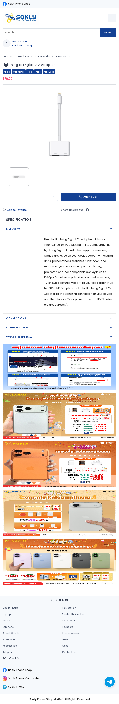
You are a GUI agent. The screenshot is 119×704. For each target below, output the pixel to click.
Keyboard (67, 627)
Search (108, 32)
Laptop (7, 614)
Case (65, 645)
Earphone (8, 627)
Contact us (69, 652)
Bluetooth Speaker (73, 614)
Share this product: (75, 210)
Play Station (69, 608)
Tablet (6, 620)
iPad (30, 71)
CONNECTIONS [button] (60, 318)
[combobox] (51, 32)
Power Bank (9, 639)
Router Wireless (71, 633)
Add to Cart (89, 197)
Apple (7, 71)
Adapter (7, 652)
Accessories (42, 56)
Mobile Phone (10, 608)
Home (7, 56)
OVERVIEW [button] (60, 229)
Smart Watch (11, 633)
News (65, 639)
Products (23, 56)
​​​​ (59, 666)
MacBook (49, 71)
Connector (63, 56)
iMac (38, 71)
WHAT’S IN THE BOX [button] (60, 337)
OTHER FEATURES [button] (60, 327)
